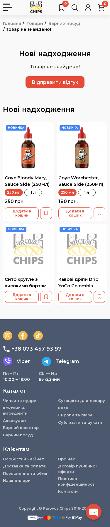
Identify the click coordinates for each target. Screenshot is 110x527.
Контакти (68, 491)
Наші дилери (17, 480)
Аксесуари (14, 420)
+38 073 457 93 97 (32, 348)
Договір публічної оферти (77, 469)
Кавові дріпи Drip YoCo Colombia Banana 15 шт (78, 285)
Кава (63, 408)
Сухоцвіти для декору (81, 400)
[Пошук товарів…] (75, 7)
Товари (34, 23)
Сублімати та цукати (80, 422)
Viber (16, 361)
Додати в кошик (21, 213)
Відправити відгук (55, 82)
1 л (33, 192)
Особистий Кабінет (23, 459)
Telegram (60, 361)
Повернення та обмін (26, 473)
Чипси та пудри (19, 400)
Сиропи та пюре (75, 415)
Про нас (66, 459)
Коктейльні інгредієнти (15, 411)
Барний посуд (64, 23)
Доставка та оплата (24, 466)
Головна (12, 23)
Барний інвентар (21, 427)
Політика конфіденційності (77, 481)
